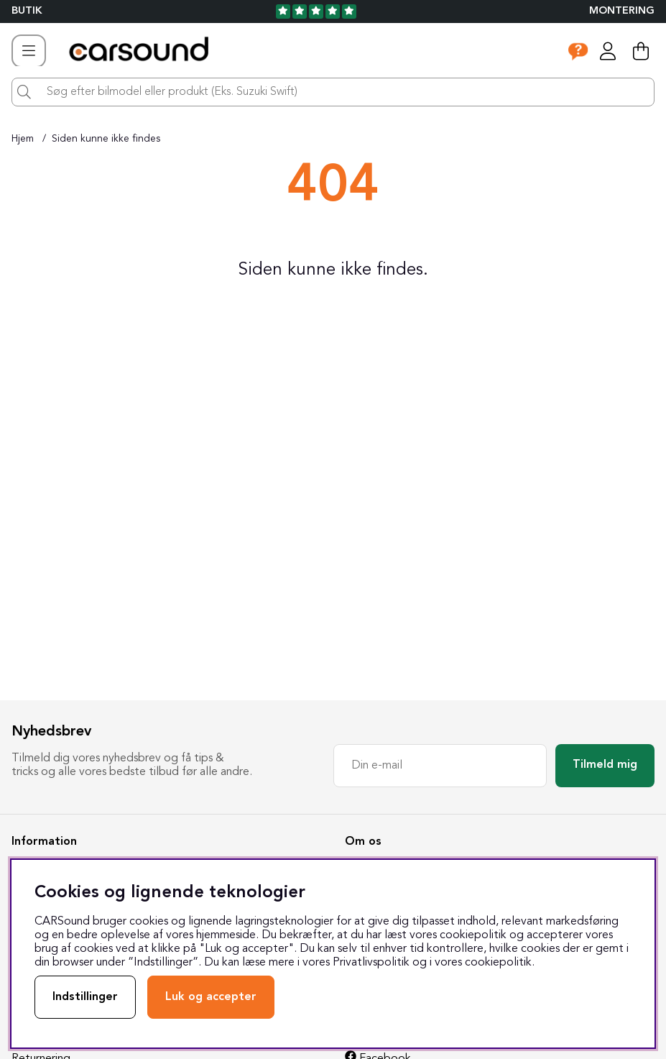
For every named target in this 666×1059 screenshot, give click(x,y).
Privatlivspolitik (371, 962)
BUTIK (26, 11)
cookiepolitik (498, 962)
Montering (622, 11)
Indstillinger (85, 997)
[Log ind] (607, 51)
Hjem (22, 139)
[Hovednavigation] (28, 51)
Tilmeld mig (605, 765)
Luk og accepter (210, 997)
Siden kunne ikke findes (106, 139)
